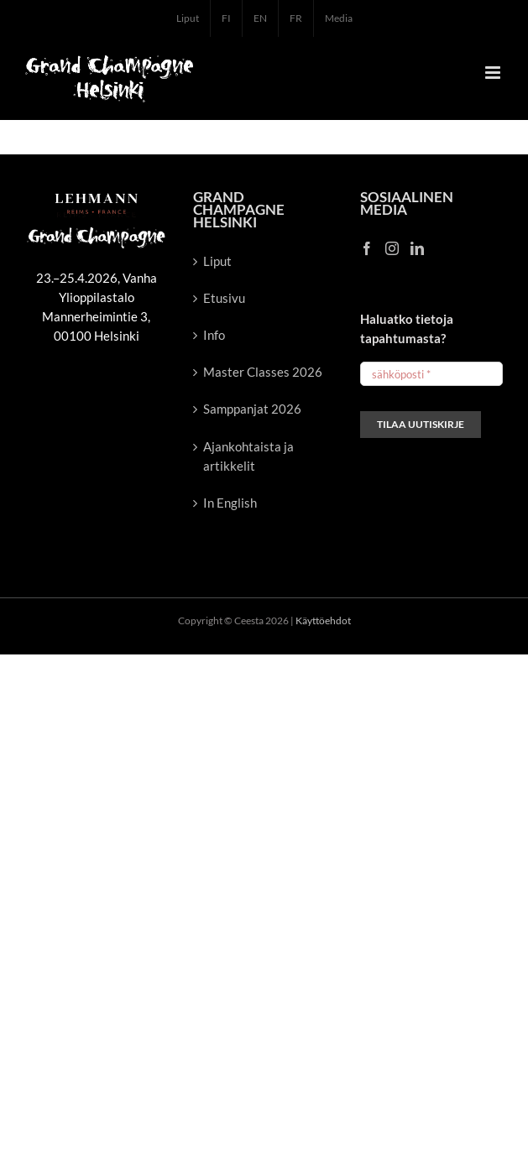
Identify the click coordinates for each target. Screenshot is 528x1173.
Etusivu (224, 297)
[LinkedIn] (417, 248)
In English (230, 502)
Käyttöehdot (323, 620)
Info (214, 334)
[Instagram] (392, 248)
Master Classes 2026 (262, 371)
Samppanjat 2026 (252, 408)
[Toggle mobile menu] (494, 72)
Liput (217, 260)
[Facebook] (367, 248)
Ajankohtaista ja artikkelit (248, 456)
